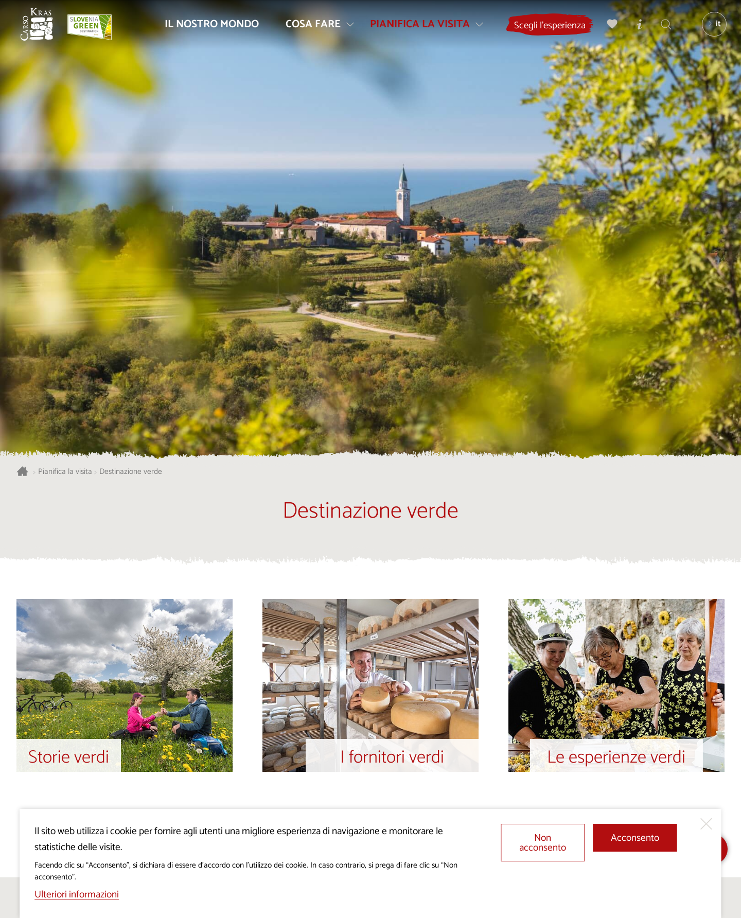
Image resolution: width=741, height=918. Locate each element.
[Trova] (662, 28)
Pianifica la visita (65, 472)
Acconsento (635, 838)
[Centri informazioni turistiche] (635, 28)
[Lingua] (710, 28)
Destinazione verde (130, 472)
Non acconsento (542, 843)
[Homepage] (41, 28)
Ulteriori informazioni (76, 895)
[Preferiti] (609, 28)
